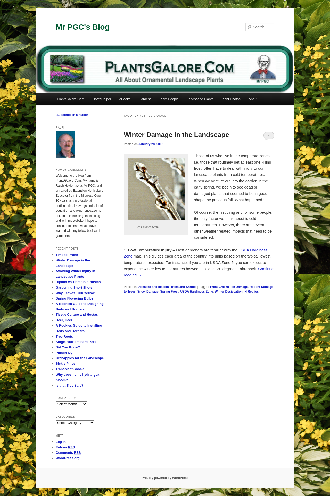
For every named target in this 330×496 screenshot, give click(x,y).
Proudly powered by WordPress (165, 478)
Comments (68, 453)
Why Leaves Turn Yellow (75, 293)
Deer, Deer (64, 320)
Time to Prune (67, 255)
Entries (65, 447)
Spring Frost (169, 291)
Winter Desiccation (229, 291)
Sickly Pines (65, 363)
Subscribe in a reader (72, 115)
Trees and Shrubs (183, 287)
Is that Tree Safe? (70, 385)
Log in (61, 442)
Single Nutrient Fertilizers (76, 342)
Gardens (145, 99)
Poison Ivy (64, 353)
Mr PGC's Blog (83, 27)
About (253, 99)
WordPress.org (68, 458)
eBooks (124, 99)
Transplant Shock (70, 369)
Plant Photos (231, 99)
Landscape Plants (200, 99)
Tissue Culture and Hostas (77, 315)
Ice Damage (239, 287)
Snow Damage (148, 291)
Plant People (169, 99)
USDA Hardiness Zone (196, 291)
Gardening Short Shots (74, 287)
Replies (252, 291)
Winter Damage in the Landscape (176, 135)
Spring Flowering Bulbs (74, 298)
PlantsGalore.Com (70, 99)
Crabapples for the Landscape (80, 358)
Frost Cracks (219, 287)
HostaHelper (102, 99)
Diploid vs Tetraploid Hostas (78, 282)
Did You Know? (68, 347)
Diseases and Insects (153, 287)
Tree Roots (64, 336)
